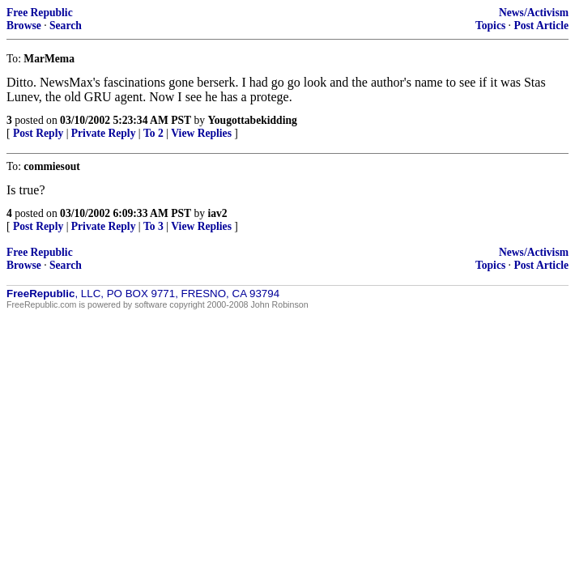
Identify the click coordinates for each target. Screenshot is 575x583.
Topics (490, 25)
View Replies (201, 133)
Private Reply (103, 133)
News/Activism (534, 12)
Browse (23, 25)
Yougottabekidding (251, 120)
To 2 (153, 133)
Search (65, 25)
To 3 (153, 226)
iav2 (217, 213)
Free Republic (39, 12)
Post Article (541, 25)
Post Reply (38, 133)
